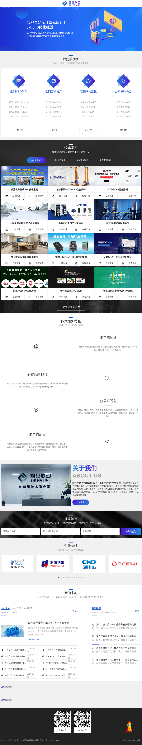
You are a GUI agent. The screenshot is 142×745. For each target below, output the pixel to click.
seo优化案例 (36, 160)
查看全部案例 (70, 306)
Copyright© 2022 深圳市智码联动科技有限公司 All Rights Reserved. (31, 740)
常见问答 (96, 608)
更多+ (75, 611)
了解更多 (81, 502)
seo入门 (16, 608)
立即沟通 (13, 195)
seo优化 (5, 608)
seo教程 (27, 608)
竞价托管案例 (105, 160)
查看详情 (36, 195)
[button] (69, 48)
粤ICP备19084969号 (132, 740)
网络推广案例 (59, 160)
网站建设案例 (82, 160)
